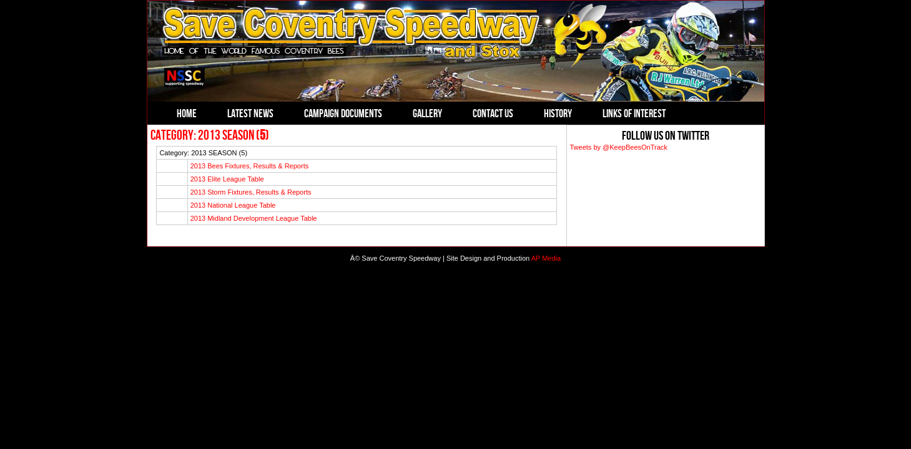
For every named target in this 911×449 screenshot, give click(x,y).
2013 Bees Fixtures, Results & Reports (249, 166)
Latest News (250, 113)
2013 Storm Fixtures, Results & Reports (251, 192)
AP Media (546, 258)
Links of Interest (634, 113)
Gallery (427, 113)
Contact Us (493, 113)
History (558, 113)
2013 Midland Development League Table (253, 218)
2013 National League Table (233, 205)
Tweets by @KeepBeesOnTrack (618, 147)
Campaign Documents (343, 113)
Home (187, 113)
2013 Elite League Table (227, 179)
